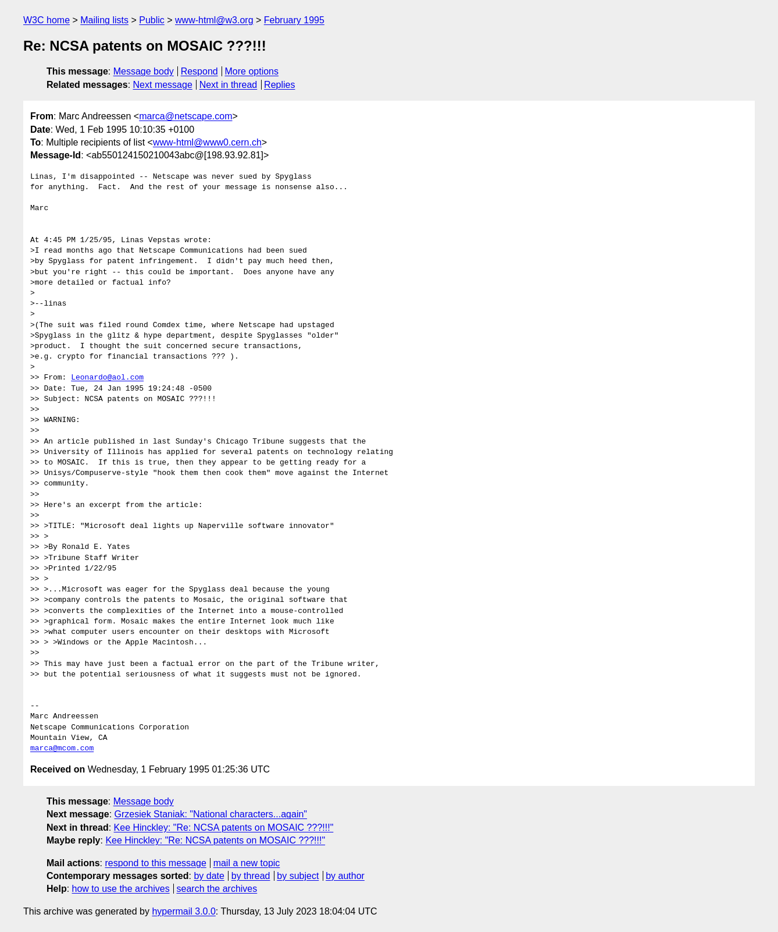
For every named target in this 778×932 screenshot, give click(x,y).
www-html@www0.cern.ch (207, 142)
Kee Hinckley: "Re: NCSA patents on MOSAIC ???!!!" (224, 827)
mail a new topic (246, 863)
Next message (162, 85)
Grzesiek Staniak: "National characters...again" (211, 814)
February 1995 (294, 20)
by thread (250, 876)
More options (252, 71)
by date (209, 876)
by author (345, 876)
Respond (199, 71)
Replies (279, 85)
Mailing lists (104, 20)
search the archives (217, 889)
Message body (143, 71)
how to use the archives (121, 889)
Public (152, 20)
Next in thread (228, 85)
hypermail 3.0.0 (183, 911)
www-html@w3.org (214, 20)
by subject (298, 876)
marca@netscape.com (185, 116)
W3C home (46, 20)
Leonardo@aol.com (107, 378)
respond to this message (155, 863)
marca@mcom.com (62, 748)
